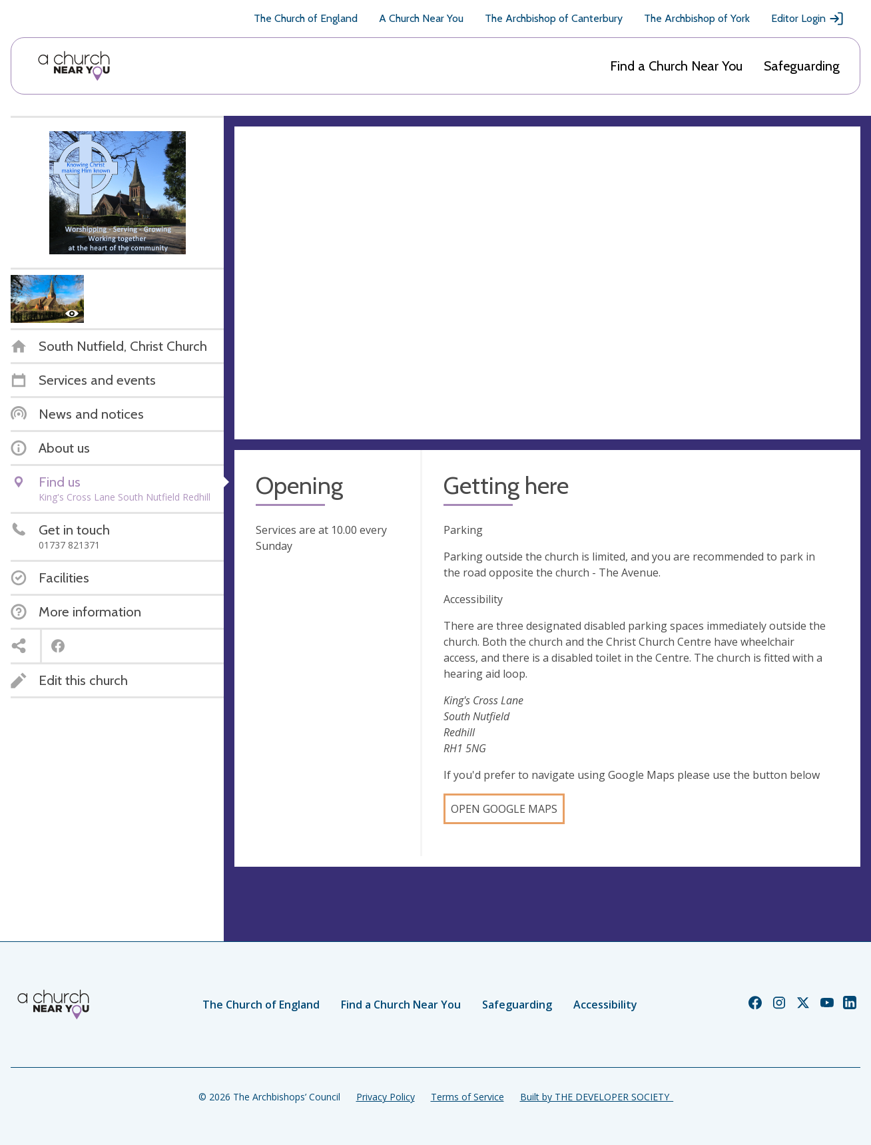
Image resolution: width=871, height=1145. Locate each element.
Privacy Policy (385, 1096)
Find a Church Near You (676, 66)
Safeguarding (802, 66)
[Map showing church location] (547, 282)
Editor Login (807, 19)
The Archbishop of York (697, 18)
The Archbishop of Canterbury (554, 18)
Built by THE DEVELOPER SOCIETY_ (596, 1096)
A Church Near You (421, 18)
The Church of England (306, 18)
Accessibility (605, 1004)
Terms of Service (467, 1096)
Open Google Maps (504, 809)
